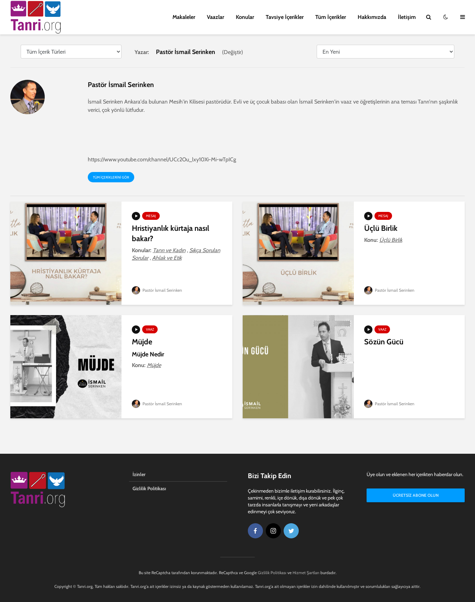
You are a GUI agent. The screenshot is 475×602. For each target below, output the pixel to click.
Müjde (142, 341)
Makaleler (183, 17)
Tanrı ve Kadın (169, 250)
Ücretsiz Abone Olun (416, 495)
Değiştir (232, 52)
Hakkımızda (372, 17)
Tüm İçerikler (330, 17)
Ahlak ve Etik (167, 258)
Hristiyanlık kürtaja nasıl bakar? (170, 233)
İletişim (407, 17)
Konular (245, 17)
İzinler (139, 474)
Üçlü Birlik (381, 228)
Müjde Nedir (148, 354)
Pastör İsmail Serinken (157, 290)
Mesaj (151, 216)
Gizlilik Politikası (149, 488)
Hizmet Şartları (306, 572)
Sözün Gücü (383, 341)
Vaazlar (215, 17)
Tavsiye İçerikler (285, 17)
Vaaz (150, 329)
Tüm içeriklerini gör (111, 177)
